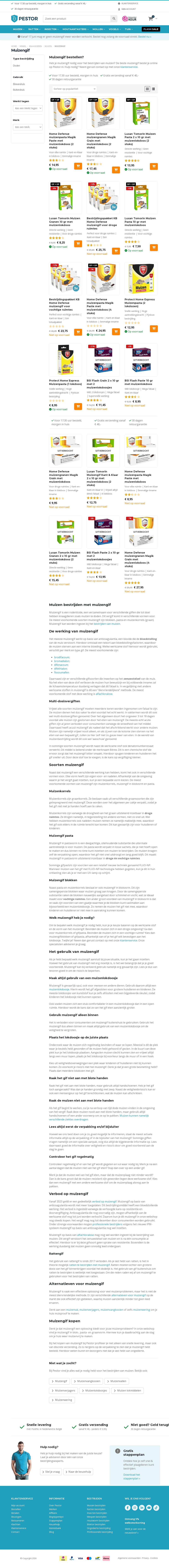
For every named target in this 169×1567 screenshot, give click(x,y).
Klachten (15, 1524)
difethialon (60, 668)
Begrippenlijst (56, 1516)
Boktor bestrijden (96, 1524)
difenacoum (61, 665)
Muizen (17, 29)
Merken (53, 1509)
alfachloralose (104, 694)
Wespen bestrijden (97, 1516)
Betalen (15, 1512)
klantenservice (129, 67)
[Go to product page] (65, 113)
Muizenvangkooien (87, 1381)
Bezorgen (16, 1516)
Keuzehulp (54, 1524)
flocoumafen (61, 672)
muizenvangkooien (112, 1309)
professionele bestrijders (107, 1224)
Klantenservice (128, 3)
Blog (51, 1531)
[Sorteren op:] (75, 89)
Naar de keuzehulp (78, 1471)
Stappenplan (55, 1520)
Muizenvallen (116, 1381)
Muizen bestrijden (96, 1505)
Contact (15, 1531)
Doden (16, 65)
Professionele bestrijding (100, 1531)
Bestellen (16, 1509)
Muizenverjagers (63, 1390)
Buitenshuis (19, 89)
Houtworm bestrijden (98, 1520)
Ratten (33, 29)
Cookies (154, 1558)
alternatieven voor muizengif (128, 1295)
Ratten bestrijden (96, 1509)
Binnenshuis (19, 83)
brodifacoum (61, 657)
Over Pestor (55, 1505)
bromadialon (61, 661)
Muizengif (59, 1381)
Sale (151, 29)
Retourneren (17, 1520)
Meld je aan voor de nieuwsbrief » (135, 1530)
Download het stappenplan (131, 1476)
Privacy (145, 1558)
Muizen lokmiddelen (127, 1390)
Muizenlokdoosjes (94, 1390)
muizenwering (141, 1309)
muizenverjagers (89, 1309)
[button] (147, 89)
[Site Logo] (24, 18)
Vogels (114, 29)
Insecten (50, 29)
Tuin (128, 29)
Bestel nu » (144, 36)
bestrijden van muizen (107, 624)
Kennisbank (55, 1528)
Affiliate (53, 1512)
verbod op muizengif (104, 1201)
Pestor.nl (15, 1558)
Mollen (98, 29)
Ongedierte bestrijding (99, 1528)
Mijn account (127, 9)
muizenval (72, 1309)
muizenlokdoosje (59, 989)
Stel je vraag (51, 1471)
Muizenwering (62, 1400)
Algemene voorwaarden (129, 1558)
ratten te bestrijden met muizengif (89, 1265)
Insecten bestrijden (97, 1512)
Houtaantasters (74, 29)
